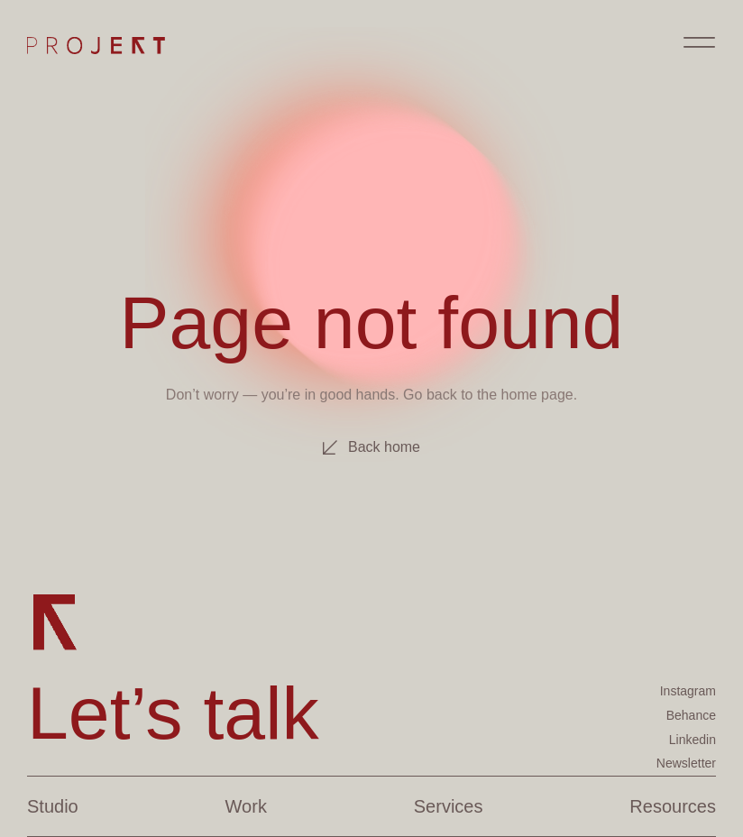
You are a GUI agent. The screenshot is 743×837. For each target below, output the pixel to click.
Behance (691, 715)
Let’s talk (173, 712)
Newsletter (686, 763)
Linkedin (692, 739)
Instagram (688, 691)
